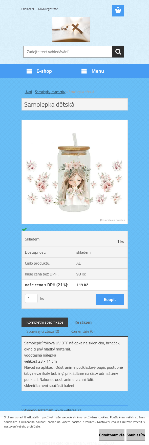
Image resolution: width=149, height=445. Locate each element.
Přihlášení (28, 8)
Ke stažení (83, 322)
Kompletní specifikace (45, 322)
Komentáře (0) (83, 331)
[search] (118, 52)
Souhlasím (135, 435)
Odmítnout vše (112, 435)
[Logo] (71, 29)
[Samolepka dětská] (74, 122)
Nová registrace (48, 8)
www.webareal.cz (68, 410)
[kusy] (31, 298)
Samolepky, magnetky (50, 91)
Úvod (28, 91)
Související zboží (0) (43, 331)
